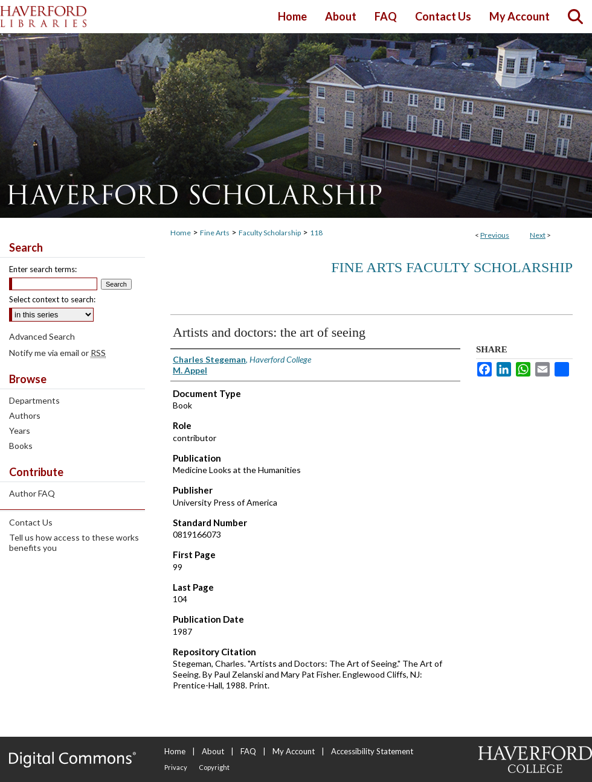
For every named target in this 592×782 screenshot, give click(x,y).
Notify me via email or (57, 353)
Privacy (175, 767)
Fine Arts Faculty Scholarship (452, 267)
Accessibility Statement (372, 751)
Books (21, 445)
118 (316, 232)
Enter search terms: (43, 269)
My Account (293, 751)
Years (19, 430)
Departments (34, 400)
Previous (494, 235)
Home (180, 232)
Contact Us (31, 522)
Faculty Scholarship (270, 232)
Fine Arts (215, 232)
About (213, 751)
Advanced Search (42, 336)
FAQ (248, 751)
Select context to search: (52, 299)
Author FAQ (32, 493)
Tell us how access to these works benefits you (74, 542)
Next (537, 235)
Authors (24, 415)
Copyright (214, 767)
